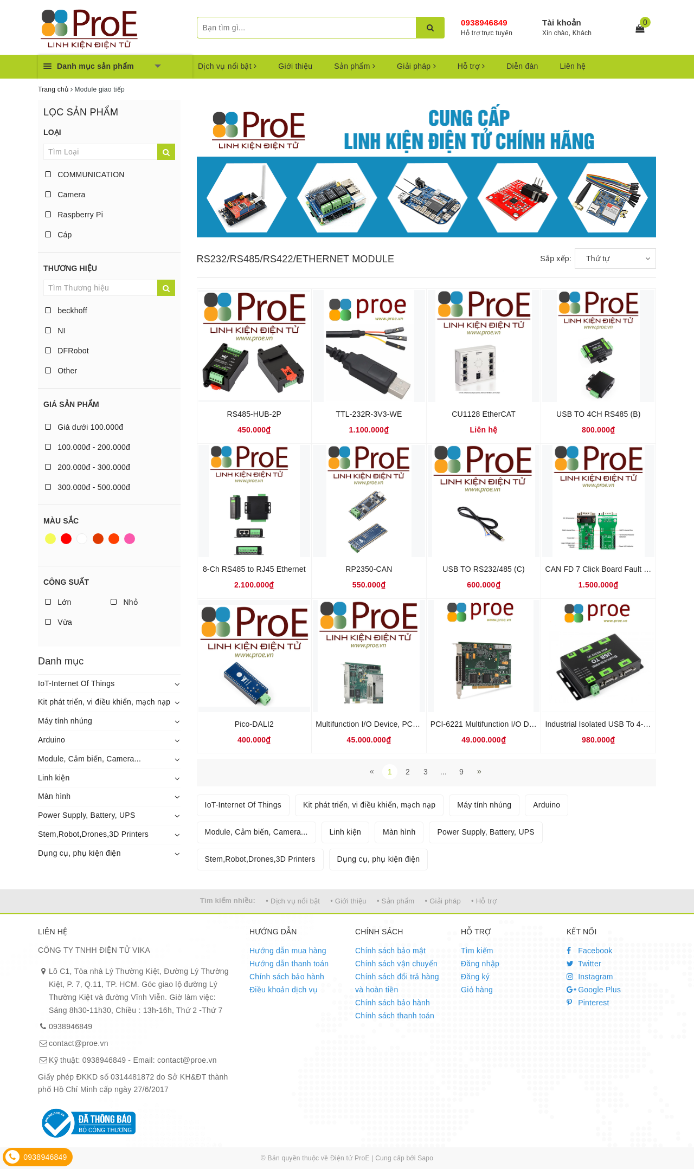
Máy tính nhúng (65, 720)
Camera (65, 194)
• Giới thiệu (348, 901)
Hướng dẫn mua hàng (287, 950)
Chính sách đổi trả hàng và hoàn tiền (397, 983)
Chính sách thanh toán (394, 1015)
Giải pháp (416, 66)
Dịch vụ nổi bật (227, 66)
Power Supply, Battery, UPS (87, 815)
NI (55, 330)
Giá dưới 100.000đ (84, 427)
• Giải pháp (443, 901)
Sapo (425, 1158)
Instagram (590, 976)
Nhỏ (124, 602)
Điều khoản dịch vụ (283, 989)
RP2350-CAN (368, 569)
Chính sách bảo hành (286, 976)
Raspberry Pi (74, 214)
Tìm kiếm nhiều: (227, 900)
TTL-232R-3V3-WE (369, 414)
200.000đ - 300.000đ (87, 467)
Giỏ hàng (477, 989)
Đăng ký (475, 976)
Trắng (81, 538)
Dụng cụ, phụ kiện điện (79, 853)
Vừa (58, 622)
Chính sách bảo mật (390, 950)
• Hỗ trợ (484, 901)
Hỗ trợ (471, 66)
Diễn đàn (522, 66)
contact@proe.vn (78, 1043)
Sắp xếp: (555, 258)
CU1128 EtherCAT (484, 414)
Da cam (113, 538)
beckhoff (66, 310)
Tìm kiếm (477, 950)
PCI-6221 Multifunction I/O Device (489, 724)
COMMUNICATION (85, 174)
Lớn (58, 602)
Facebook (590, 950)
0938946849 (484, 22)
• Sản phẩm (395, 901)
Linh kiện (54, 777)
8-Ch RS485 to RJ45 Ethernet (254, 569)
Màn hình (54, 796)
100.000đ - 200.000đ (87, 447)
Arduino (51, 739)
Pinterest (588, 1002)
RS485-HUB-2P (254, 414)
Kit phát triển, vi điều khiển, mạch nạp (104, 701)
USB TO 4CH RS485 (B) (598, 414)
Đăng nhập (480, 963)
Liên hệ (573, 66)
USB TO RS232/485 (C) (483, 569)
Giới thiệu (295, 66)
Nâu (98, 538)
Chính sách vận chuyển (396, 963)
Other (61, 370)
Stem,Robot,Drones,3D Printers (93, 834)
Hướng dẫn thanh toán (289, 963)
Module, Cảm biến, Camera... (89, 758)
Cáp (58, 234)
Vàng (50, 538)
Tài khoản (561, 22)
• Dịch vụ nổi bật (293, 901)
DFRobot (67, 350)
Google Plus (594, 989)
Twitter (584, 963)
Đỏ (66, 538)
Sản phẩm (354, 66)
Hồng (129, 538)
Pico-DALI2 (254, 724)
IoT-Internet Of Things (76, 683)
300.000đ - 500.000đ (87, 487)
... (443, 771)
